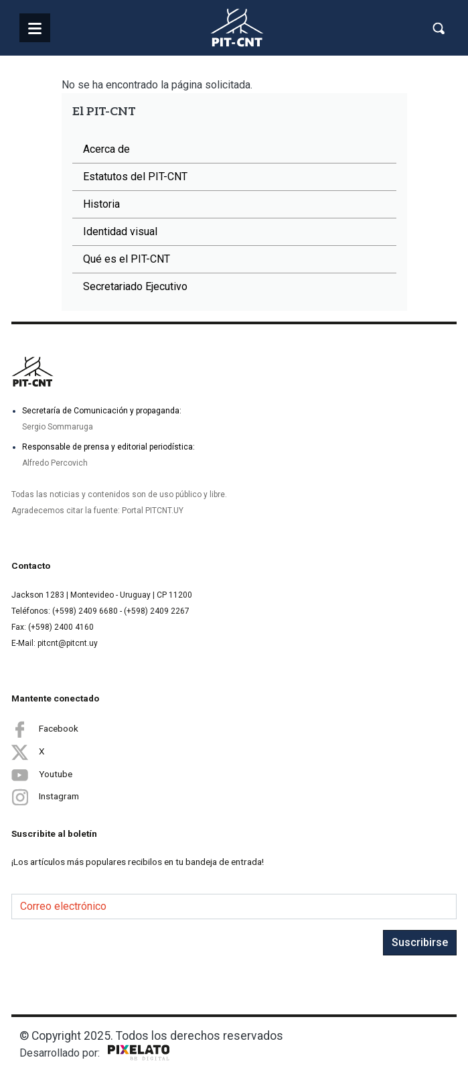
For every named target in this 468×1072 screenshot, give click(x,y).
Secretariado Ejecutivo (135, 286)
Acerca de (106, 149)
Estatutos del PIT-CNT (135, 176)
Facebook (44, 729)
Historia (101, 204)
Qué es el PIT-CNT (126, 259)
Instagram (45, 797)
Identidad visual (120, 231)
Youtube (41, 774)
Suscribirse (420, 942)
